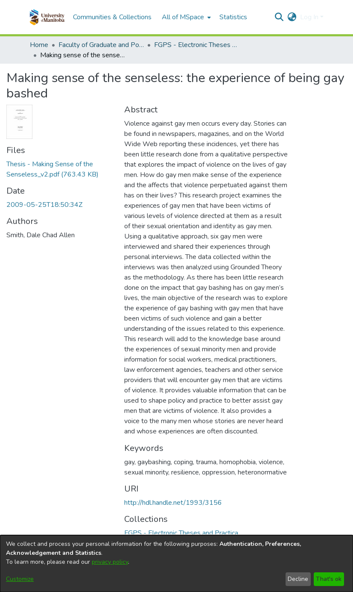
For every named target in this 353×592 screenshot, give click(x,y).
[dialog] (176, 563)
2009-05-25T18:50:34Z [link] (44, 204)
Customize (20, 579)
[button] (47, 17)
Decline (298, 579)
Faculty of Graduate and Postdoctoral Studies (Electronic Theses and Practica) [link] (101, 45)
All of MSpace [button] (183, 17)
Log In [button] (310, 17)
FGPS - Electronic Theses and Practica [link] (196, 45)
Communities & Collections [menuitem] (112, 17)
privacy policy (110, 562)
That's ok (328, 579)
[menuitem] (185, 17)
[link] (181, 533)
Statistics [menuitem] (233, 17)
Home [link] (39, 45)
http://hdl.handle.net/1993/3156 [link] (173, 502)
